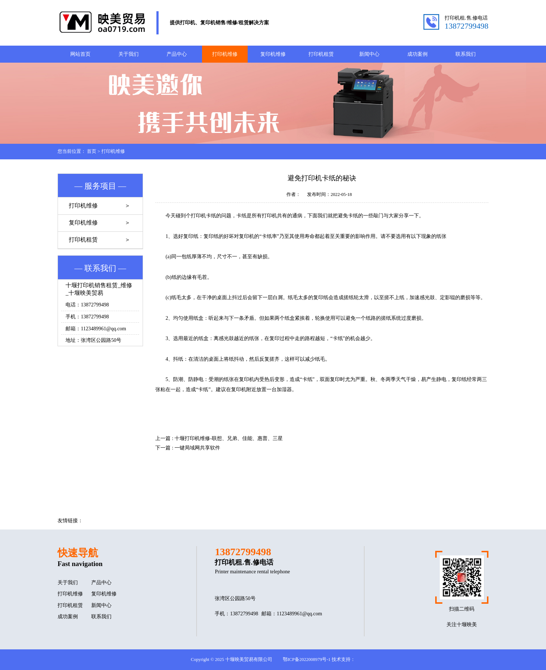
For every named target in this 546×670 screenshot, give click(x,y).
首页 (91, 151)
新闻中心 (369, 54)
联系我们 (465, 54)
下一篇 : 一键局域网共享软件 (187, 448)
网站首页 (80, 54)
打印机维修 (225, 54)
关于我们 (128, 54)
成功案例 (417, 54)
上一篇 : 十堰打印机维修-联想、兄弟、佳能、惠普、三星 (219, 438)
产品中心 (177, 54)
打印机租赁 (321, 54)
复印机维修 (273, 54)
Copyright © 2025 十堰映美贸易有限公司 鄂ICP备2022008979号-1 (261, 659)
